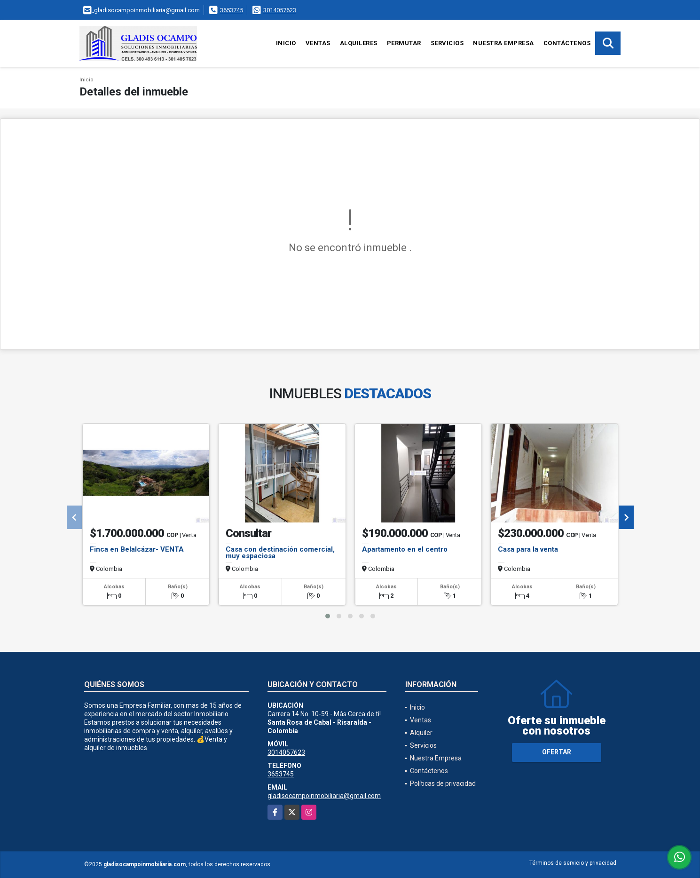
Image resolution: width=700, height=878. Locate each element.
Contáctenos (567, 43)
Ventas (318, 43)
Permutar (404, 43)
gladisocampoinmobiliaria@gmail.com (324, 795)
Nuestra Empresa (503, 43)
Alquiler (421, 732)
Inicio (286, 43)
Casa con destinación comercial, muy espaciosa (280, 552)
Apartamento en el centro (405, 549)
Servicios (447, 43)
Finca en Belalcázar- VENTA (137, 549)
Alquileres (359, 43)
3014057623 (279, 10)
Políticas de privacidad (443, 783)
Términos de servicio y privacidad (572, 863)
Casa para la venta (528, 549)
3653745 (231, 10)
